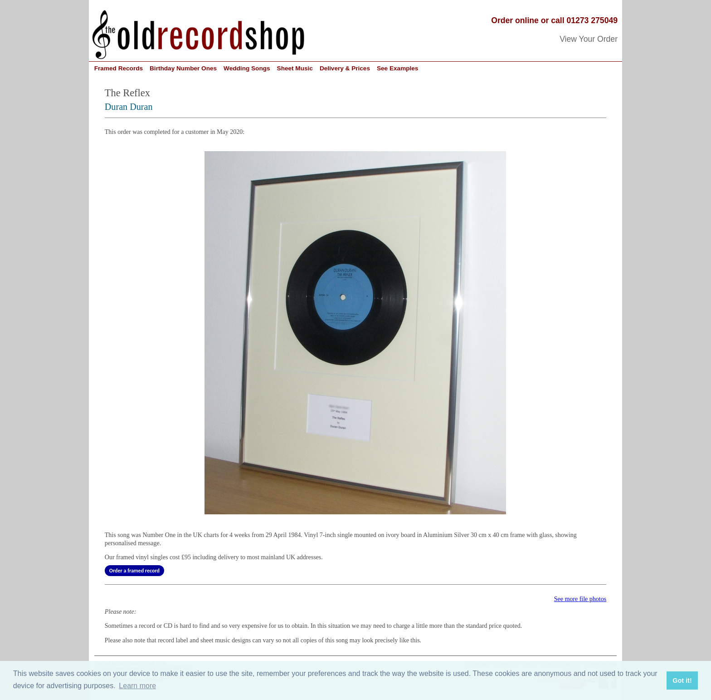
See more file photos (580, 599)
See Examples (397, 68)
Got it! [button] (682, 680)
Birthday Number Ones (183, 68)
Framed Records (118, 68)
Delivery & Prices (345, 68)
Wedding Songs (247, 68)
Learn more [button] (137, 686)
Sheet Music (295, 68)
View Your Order (589, 39)
